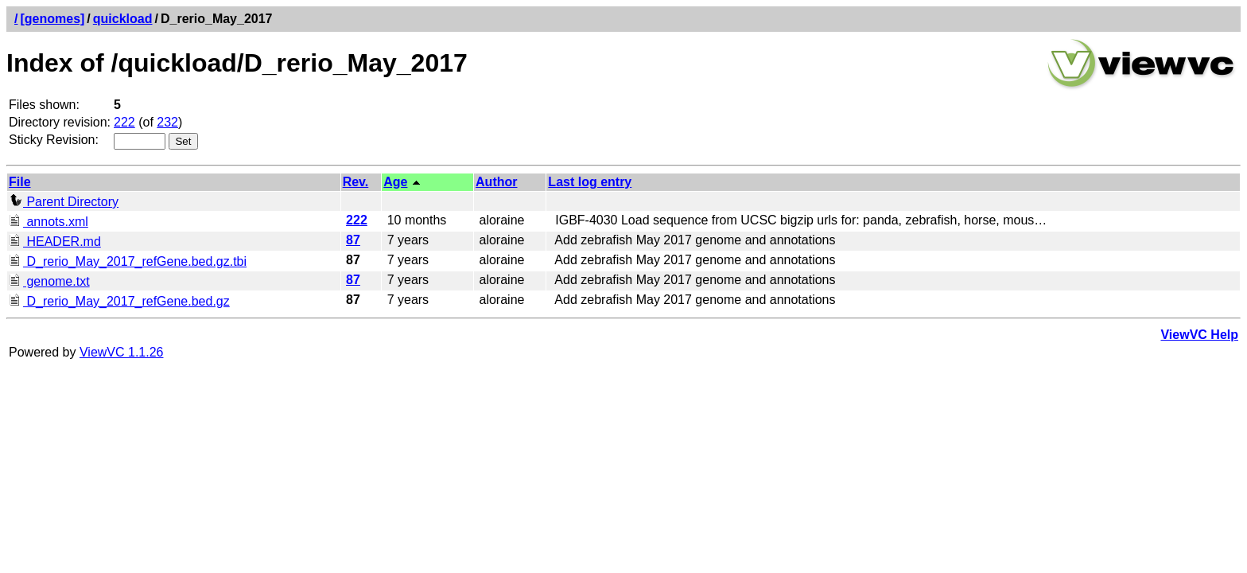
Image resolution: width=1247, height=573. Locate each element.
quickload (123, 18)
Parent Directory (63, 202)
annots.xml (48, 221)
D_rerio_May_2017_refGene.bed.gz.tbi (128, 261)
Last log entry (589, 182)
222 (124, 122)
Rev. (356, 182)
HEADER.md (55, 241)
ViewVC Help (1199, 334)
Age (395, 182)
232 (167, 122)
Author (496, 182)
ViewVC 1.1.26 (122, 352)
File (20, 182)
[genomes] (52, 18)
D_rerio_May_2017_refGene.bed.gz (119, 301)
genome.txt (49, 281)
